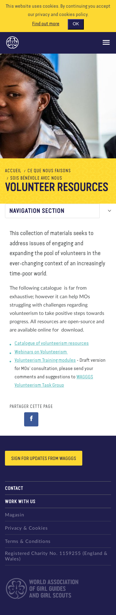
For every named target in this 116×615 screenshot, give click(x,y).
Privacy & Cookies (26, 528)
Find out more (45, 24)
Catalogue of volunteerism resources (52, 343)
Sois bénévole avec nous (36, 178)
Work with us (20, 501)
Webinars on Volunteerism (41, 352)
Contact (14, 488)
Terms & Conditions (28, 541)
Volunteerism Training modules (45, 360)
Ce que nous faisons (49, 171)
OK (76, 24)
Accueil (13, 171)
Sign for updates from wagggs (43, 458)
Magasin (14, 515)
